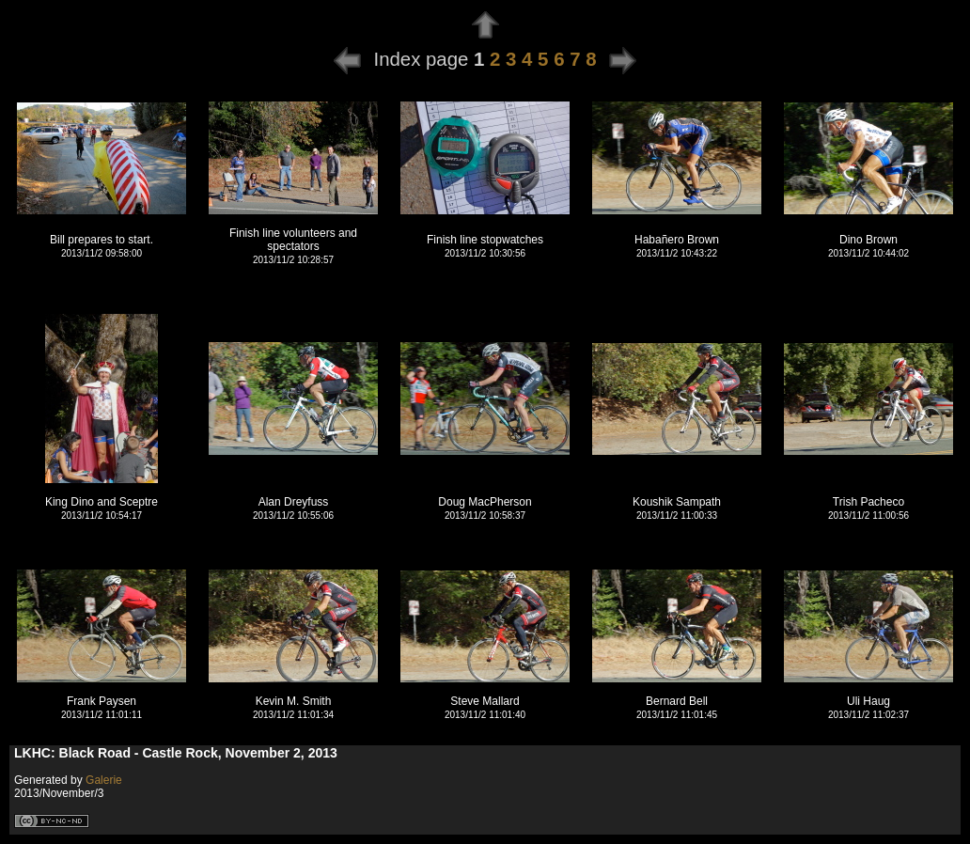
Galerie (104, 780)
